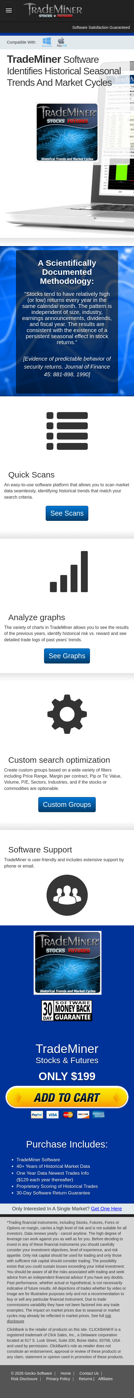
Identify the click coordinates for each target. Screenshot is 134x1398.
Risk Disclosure (24, 1379)
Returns (85, 1379)
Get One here (106, 1208)
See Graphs (67, 656)
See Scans (67, 513)
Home (66, 1373)
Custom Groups (67, 804)
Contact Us (89, 1373)
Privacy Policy (58, 1379)
